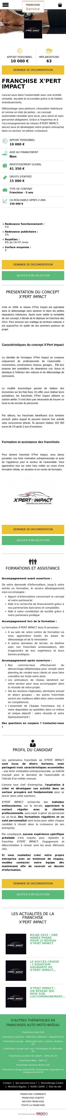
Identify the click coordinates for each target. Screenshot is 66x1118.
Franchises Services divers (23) (33, 1065)
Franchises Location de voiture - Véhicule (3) (33, 1056)
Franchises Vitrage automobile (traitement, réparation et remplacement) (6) (33, 1071)
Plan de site (55, 1086)
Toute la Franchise (33, 1105)
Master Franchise (33, 1101)
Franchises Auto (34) (33, 1032)
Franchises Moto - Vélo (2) (33, 1060)
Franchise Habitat (33, 1098)
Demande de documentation (33, 70)
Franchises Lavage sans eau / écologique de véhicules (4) (33, 1050)
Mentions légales (17, 1086)
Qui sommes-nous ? (26, 1083)
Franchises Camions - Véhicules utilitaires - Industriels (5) (33, 1037)
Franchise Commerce (33, 1094)
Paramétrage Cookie (52, 1083)
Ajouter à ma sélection (33, 275)
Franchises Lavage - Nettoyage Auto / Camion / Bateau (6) (33, 1042)
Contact (7, 1083)
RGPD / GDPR (37, 1086)
